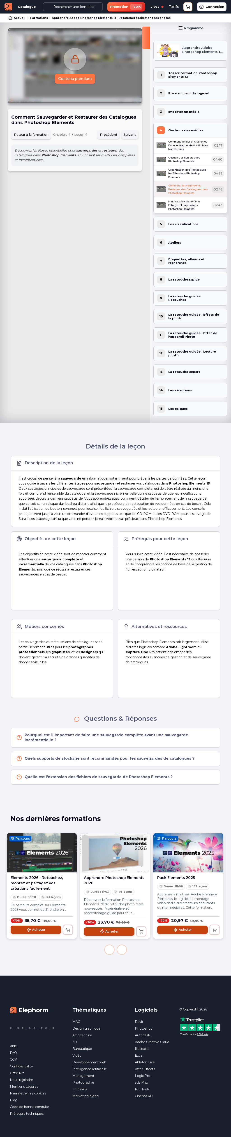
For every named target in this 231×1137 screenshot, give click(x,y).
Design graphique (86, 1028)
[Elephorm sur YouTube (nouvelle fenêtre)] (37, 1028)
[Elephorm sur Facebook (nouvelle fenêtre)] (14, 1028)
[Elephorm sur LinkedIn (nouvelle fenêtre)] (49, 1028)
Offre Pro (17, 1073)
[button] (109, 949)
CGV (13, 1060)
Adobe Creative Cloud (152, 1042)
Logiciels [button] (146, 1010)
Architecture (82, 1035)
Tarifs (174, 7)
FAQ (13, 1053)
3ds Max (141, 1082)
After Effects (145, 1069)
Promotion (126, 7)
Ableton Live (145, 1062)
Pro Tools (142, 1089)
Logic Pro (142, 1076)
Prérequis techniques (27, 1114)
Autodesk (142, 1035)
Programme (190, 28)
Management (83, 1076)
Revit (139, 1022)
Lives (156, 7)
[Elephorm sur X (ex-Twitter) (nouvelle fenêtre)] (26, 1028)
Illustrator (142, 1049)
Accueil (17, 18)
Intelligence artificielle (89, 1069)
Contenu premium (75, 79)
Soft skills (79, 1089)
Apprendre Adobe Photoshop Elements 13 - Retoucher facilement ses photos (111, 18)
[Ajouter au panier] (68, 930)
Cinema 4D (144, 1096)
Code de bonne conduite (29, 1107)
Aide (13, 1046)
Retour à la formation (31, 135)
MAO (76, 1022)
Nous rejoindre (21, 1080)
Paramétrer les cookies (28, 1093)
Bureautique (82, 1049)
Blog (13, 1100)
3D (74, 1042)
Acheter (36, 930)
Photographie (83, 1082)
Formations (39, 18)
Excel (139, 1055)
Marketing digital (85, 1096)
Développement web (89, 1062)
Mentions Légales (24, 1087)
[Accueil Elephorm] (29, 1010)
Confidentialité (21, 1066)
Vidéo (76, 1055)
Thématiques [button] (89, 1010)
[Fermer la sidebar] (146, 38)
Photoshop (143, 1028)
